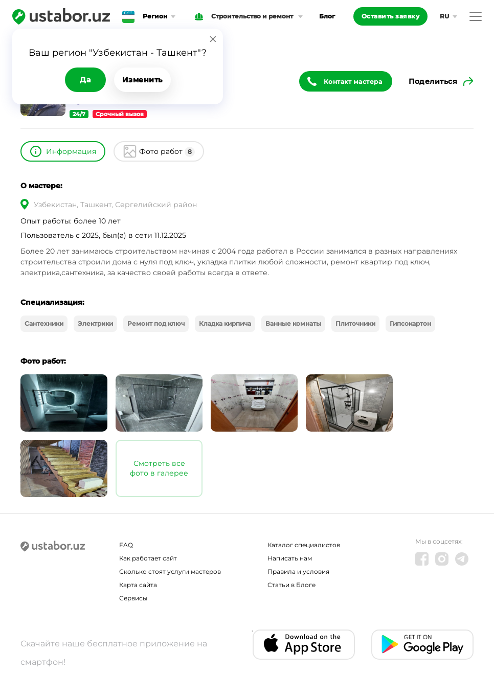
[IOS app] (304, 645)
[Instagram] (441, 559)
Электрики (95, 323)
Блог (327, 16)
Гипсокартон (410, 323)
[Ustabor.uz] (61, 16)
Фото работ (167, 152)
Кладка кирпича (225, 323)
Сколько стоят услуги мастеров (170, 571)
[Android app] (422, 645)
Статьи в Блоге (291, 585)
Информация (71, 151)
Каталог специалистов (303, 545)
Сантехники (44, 323)
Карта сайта (138, 585)
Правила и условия (298, 571)
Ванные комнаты (293, 323)
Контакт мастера (353, 81)
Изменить (142, 79)
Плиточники (355, 323)
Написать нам (289, 558)
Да (85, 79)
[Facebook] (422, 559)
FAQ (126, 545)
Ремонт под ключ (156, 323)
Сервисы (133, 598)
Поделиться (433, 81)
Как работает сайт (148, 558)
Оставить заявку (391, 16)
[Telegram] (461, 559)
